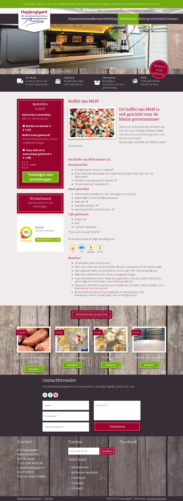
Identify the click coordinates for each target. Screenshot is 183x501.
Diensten (84, 19)
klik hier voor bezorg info (94, 288)
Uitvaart (77, 488)
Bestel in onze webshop (159, 69)
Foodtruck (78, 478)
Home (72, 19)
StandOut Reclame (156, 498)
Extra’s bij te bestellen (36, 114)
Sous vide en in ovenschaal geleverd (37, 154)
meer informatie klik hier (119, 281)
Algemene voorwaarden (29, 498)
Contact (172, 19)
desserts (154, 134)
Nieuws (97, 19)
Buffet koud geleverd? (36, 135)
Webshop (110, 19)
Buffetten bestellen (84, 472)
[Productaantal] (25, 165)
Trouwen (77, 483)
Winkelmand (79, 467)
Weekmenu (128, 19)
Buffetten (46, 71)
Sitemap (48, 498)
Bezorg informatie (152, 19)
